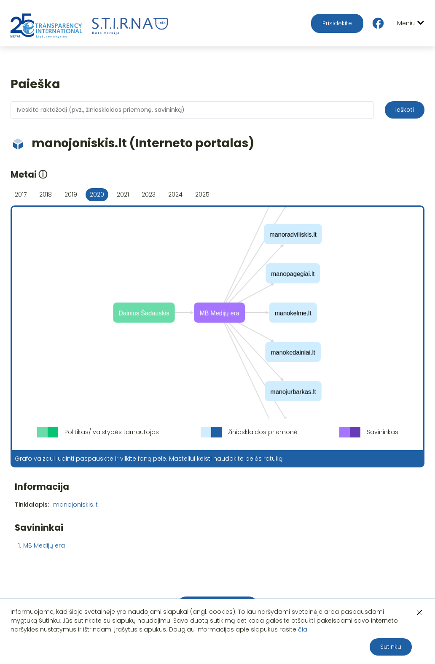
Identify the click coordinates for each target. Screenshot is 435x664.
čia (302, 629)
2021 (123, 194)
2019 (70, 194)
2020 (97, 194)
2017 (21, 194)
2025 (202, 194)
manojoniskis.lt (75, 504)
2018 (45, 194)
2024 (175, 194)
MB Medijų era (44, 545)
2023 (149, 194)
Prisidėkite (337, 23)
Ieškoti (404, 109)
